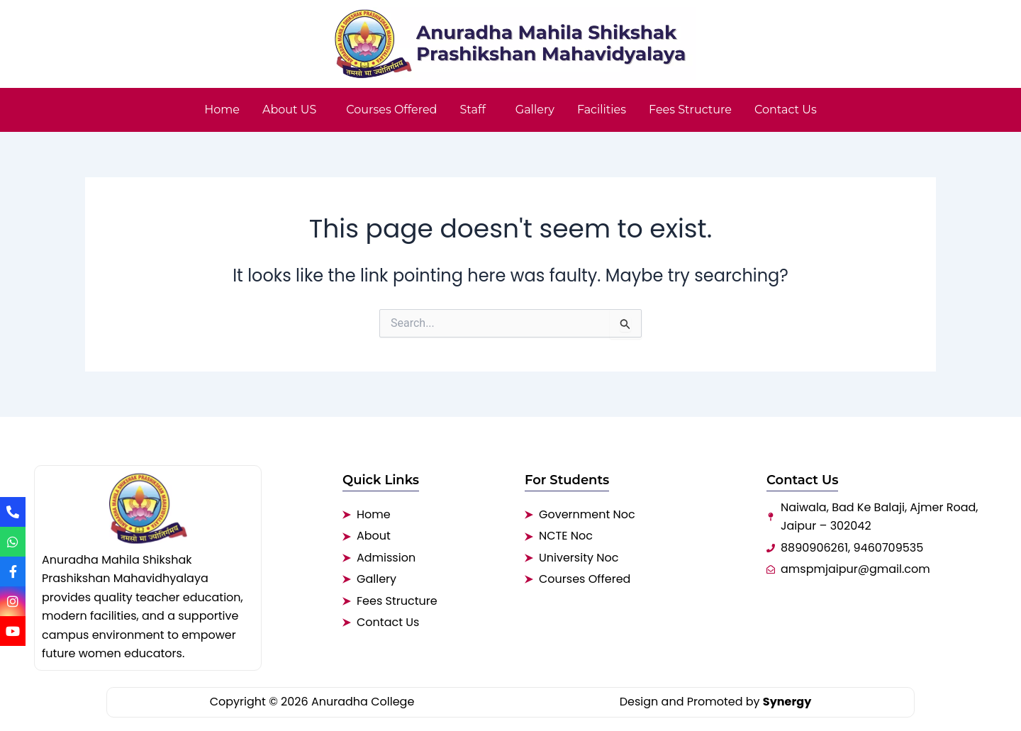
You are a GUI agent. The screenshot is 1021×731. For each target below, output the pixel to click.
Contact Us (785, 109)
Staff (472, 109)
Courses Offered (391, 109)
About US (289, 109)
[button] (293, 110)
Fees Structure (690, 109)
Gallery (534, 109)
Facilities (601, 109)
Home (222, 109)
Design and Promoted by (716, 701)
